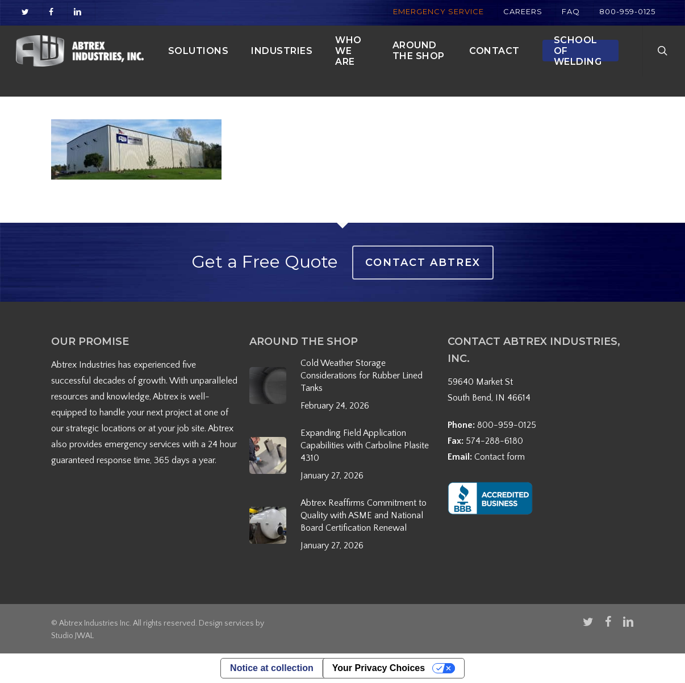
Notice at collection (272, 668)
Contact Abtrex (423, 262)
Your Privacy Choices (378, 668)
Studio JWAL (72, 635)
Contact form (499, 457)
